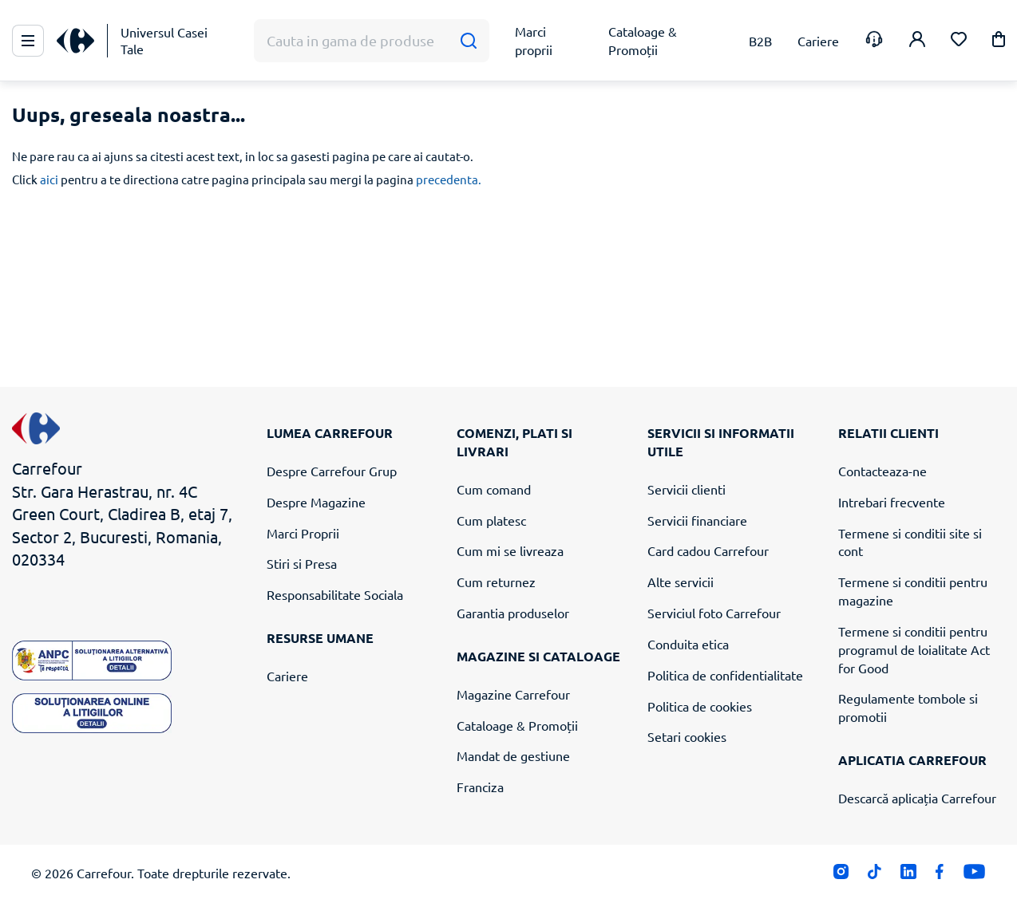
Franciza (480, 787)
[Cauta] (468, 41)
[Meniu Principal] (28, 41)
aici (49, 179)
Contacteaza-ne (882, 471)
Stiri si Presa (302, 563)
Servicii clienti (686, 489)
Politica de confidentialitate (725, 675)
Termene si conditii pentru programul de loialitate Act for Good (914, 649)
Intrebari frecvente (891, 502)
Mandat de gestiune (513, 755)
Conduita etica (688, 644)
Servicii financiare (697, 520)
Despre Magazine (316, 502)
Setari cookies (686, 736)
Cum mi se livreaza (510, 550)
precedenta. (448, 179)
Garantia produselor (513, 613)
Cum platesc (491, 520)
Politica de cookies (699, 706)
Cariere (287, 676)
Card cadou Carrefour (708, 550)
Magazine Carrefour (513, 694)
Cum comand (494, 489)
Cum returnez (496, 582)
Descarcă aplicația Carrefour (917, 798)
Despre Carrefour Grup (332, 471)
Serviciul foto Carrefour (714, 613)
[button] (998, 41)
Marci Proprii (303, 533)
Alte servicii (680, 582)
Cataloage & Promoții (517, 725)
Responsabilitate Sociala (335, 594)
